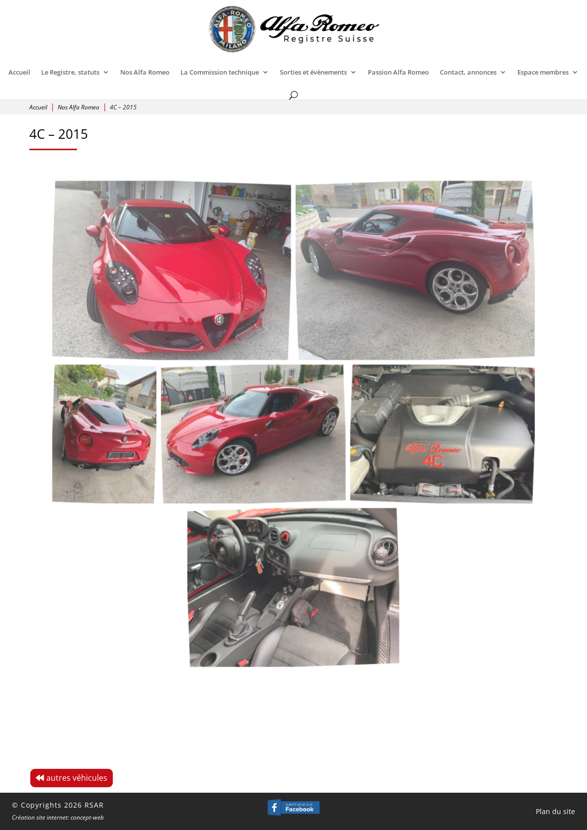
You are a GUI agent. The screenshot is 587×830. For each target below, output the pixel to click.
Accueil (19, 72)
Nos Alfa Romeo (144, 72)
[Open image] (188, 291)
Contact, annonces (468, 72)
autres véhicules (76, 777)
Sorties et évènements (313, 72)
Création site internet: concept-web (58, 817)
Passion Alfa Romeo (398, 72)
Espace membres (543, 72)
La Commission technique (219, 72)
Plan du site (555, 811)
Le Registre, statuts (70, 72)
